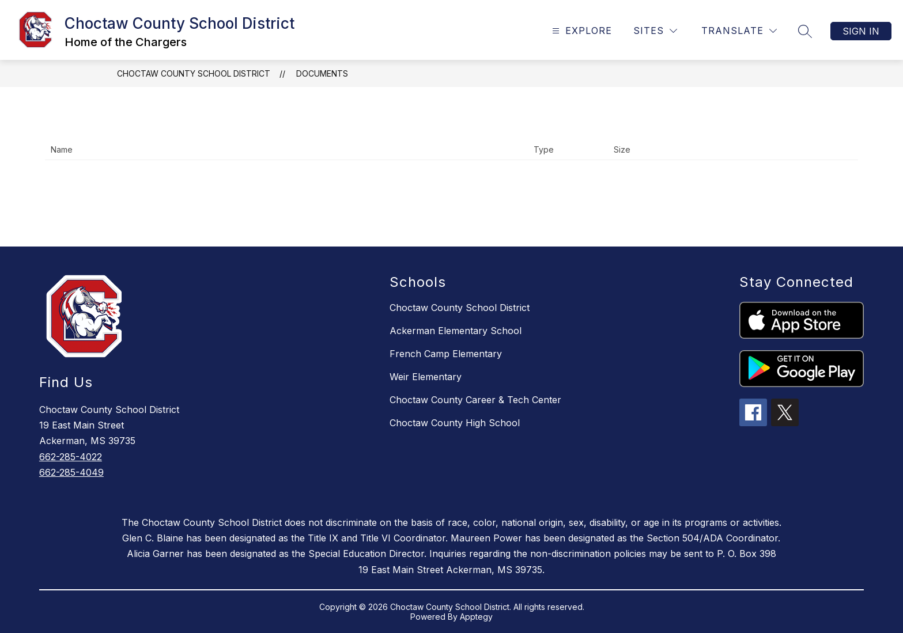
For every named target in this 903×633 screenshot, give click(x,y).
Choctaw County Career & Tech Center (475, 399)
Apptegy (476, 616)
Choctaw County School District (193, 73)
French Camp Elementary (446, 353)
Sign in (860, 31)
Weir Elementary (426, 376)
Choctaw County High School (455, 423)
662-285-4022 (70, 457)
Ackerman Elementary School (456, 330)
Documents (322, 73)
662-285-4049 (71, 472)
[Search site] (805, 31)
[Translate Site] (739, 31)
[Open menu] (580, 31)
